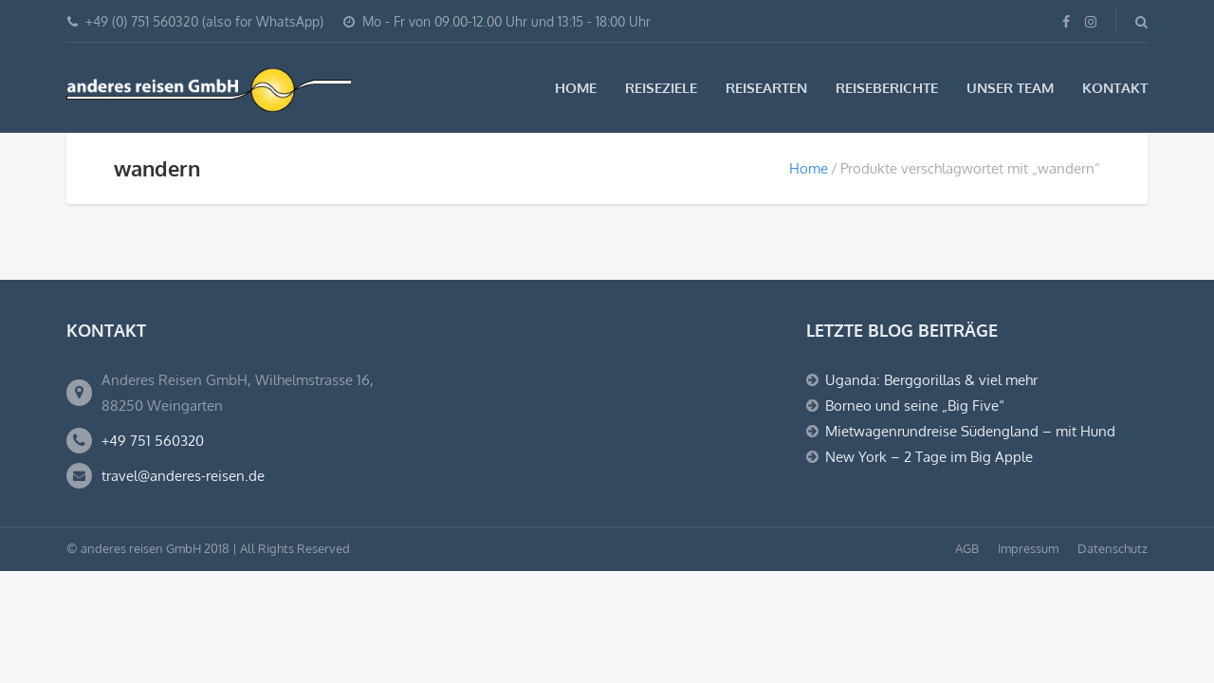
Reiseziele (661, 88)
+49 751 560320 (152, 441)
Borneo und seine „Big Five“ (914, 406)
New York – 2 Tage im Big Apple (929, 457)
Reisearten (766, 88)
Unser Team (1010, 88)
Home (576, 88)
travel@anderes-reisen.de (183, 476)
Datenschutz (1112, 548)
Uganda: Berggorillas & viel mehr (931, 380)
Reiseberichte (887, 88)
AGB (967, 548)
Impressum (1028, 548)
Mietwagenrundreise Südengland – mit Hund (970, 431)
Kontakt (1115, 88)
